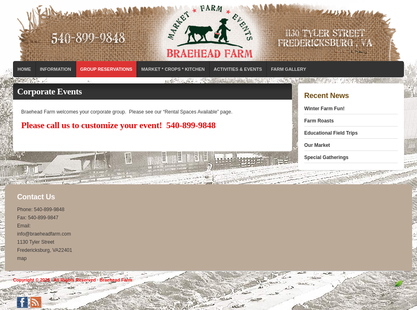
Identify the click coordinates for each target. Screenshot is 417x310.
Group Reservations (106, 69)
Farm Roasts (319, 121)
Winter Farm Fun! (324, 108)
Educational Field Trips (331, 133)
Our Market (317, 145)
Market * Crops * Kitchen (173, 69)
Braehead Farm (208, 30)
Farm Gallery (288, 69)
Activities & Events (238, 69)
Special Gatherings (326, 157)
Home (24, 69)
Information (55, 69)
